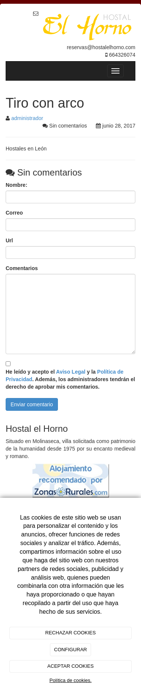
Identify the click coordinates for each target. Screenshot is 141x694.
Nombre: (16, 185)
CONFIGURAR (70, 649)
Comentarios (22, 268)
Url (9, 240)
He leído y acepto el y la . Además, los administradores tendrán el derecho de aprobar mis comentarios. (70, 379)
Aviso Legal (70, 372)
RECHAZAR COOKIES (70, 632)
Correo (14, 213)
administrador (27, 118)
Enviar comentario (32, 404)
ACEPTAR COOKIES (70, 666)
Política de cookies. (70, 680)
